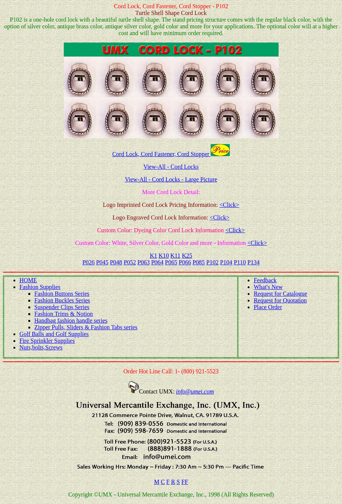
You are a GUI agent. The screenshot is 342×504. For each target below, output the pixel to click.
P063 (144, 262)
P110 (240, 262)
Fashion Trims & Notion (63, 314)
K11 (175, 255)
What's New (268, 287)
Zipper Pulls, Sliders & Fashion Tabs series (85, 327)
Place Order (268, 307)
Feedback (265, 280)
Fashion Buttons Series (62, 293)
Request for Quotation (280, 300)
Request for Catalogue (280, 293)
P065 (171, 262)
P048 (116, 262)
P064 (157, 262)
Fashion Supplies (39, 287)
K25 (187, 255)
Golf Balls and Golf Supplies (54, 334)
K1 (153, 255)
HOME (28, 280)
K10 (164, 255)
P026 (88, 262)
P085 (198, 262)
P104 (226, 262)
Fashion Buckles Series (62, 300)
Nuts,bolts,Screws (41, 347)
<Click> (229, 205)
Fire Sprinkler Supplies (47, 340)
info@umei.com (195, 391)
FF (184, 482)
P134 (253, 262)
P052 (130, 262)
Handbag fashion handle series (70, 320)
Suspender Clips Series (62, 307)
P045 (102, 262)
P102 (212, 262)
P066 (185, 262)
